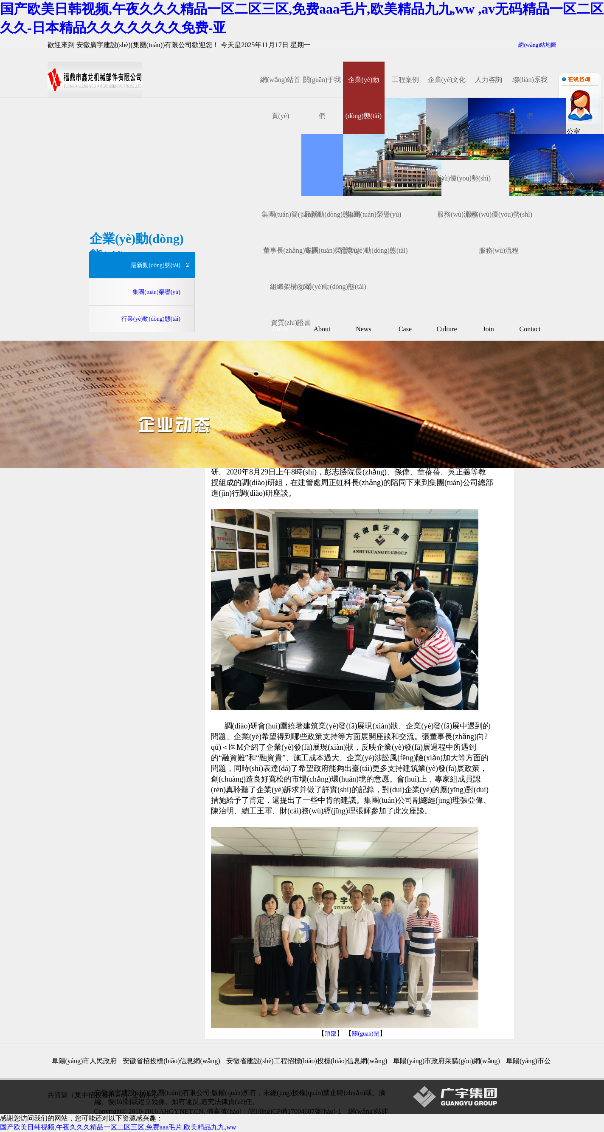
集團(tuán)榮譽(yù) (374, 214)
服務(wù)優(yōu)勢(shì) (457, 178)
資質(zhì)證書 (291, 322)
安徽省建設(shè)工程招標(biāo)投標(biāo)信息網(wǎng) (307, 1060)
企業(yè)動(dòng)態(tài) (364, 97)
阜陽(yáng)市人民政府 (84, 1060)
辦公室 (569, 131)
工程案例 (405, 79)
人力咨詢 (488, 79)
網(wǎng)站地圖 (537, 45)
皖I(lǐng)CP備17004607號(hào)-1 (294, 1111)
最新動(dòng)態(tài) (155, 265)
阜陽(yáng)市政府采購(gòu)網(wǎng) (446, 1060)
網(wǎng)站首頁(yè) (280, 97)
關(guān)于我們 (322, 97)
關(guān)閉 (365, 1033)
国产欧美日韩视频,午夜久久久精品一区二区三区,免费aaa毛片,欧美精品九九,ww (118, 1127)
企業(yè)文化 (447, 79)
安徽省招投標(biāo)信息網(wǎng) (171, 1060)
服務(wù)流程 (499, 250)
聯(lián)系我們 (530, 97)
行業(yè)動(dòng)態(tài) (332, 286)
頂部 (331, 1033)
